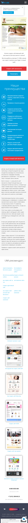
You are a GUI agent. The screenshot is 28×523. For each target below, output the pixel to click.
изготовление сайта (19, 280)
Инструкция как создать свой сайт (14, 368)
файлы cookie (13, 519)
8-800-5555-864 (14, 489)
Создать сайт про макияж (14, 451)
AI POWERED (15, 509)
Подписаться (8, 12)
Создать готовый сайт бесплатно (14, 158)
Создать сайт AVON (14, 423)
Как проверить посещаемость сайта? (18, 269)
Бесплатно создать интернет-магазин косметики (14, 479)
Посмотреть (14, 74)
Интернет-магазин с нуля (14, 341)
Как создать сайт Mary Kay (14, 396)
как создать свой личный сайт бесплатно (7, 292)
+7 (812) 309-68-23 (14, 496)
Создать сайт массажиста (14, 68)
